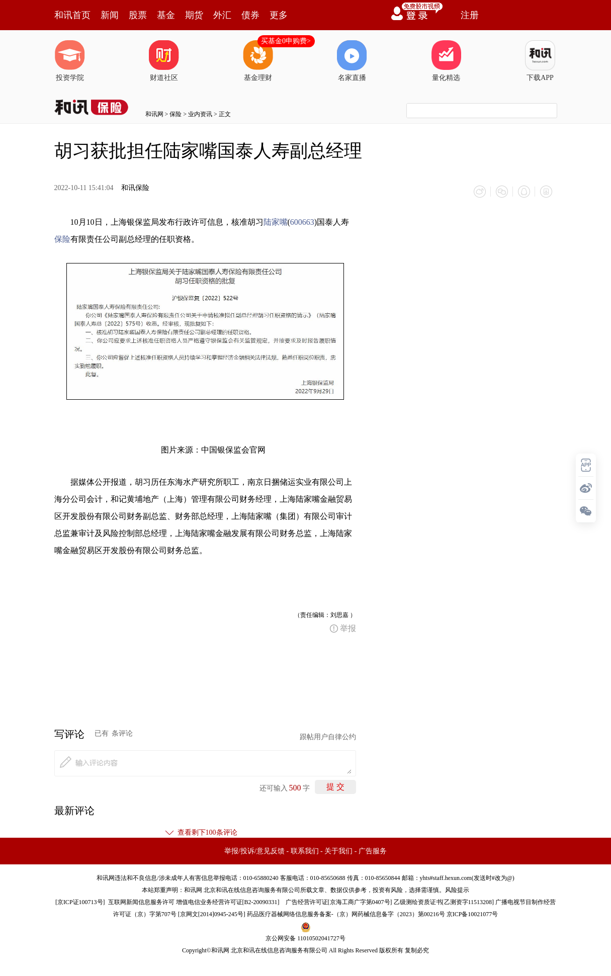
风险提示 (457, 890)
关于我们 (338, 851)
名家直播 (352, 60)
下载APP (540, 60)
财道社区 (164, 60)
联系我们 (305, 851)
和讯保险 (135, 188)
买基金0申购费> (286, 41)
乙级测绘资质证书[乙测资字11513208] (444, 902)
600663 (302, 222)
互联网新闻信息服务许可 (141, 902)
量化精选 (446, 60)
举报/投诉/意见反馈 (254, 851)
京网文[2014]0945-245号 (211, 914)
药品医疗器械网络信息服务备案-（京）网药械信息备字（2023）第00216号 (346, 914)
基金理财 (258, 60)
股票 (138, 15)
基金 (166, 15)
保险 (175, 114)
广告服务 (373, 851)
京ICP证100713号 (80, 902)
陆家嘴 (276, 222)
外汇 (222, 15)
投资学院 (70, 60)
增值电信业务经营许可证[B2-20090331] (228, 902)
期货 (194, 15)
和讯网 (154, 114)
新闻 (110, 15)
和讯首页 (72, 15)
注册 (470, 15)
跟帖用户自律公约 (328, 737)
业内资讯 (200, 114)
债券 (250, 15)
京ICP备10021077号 (472, 914)
